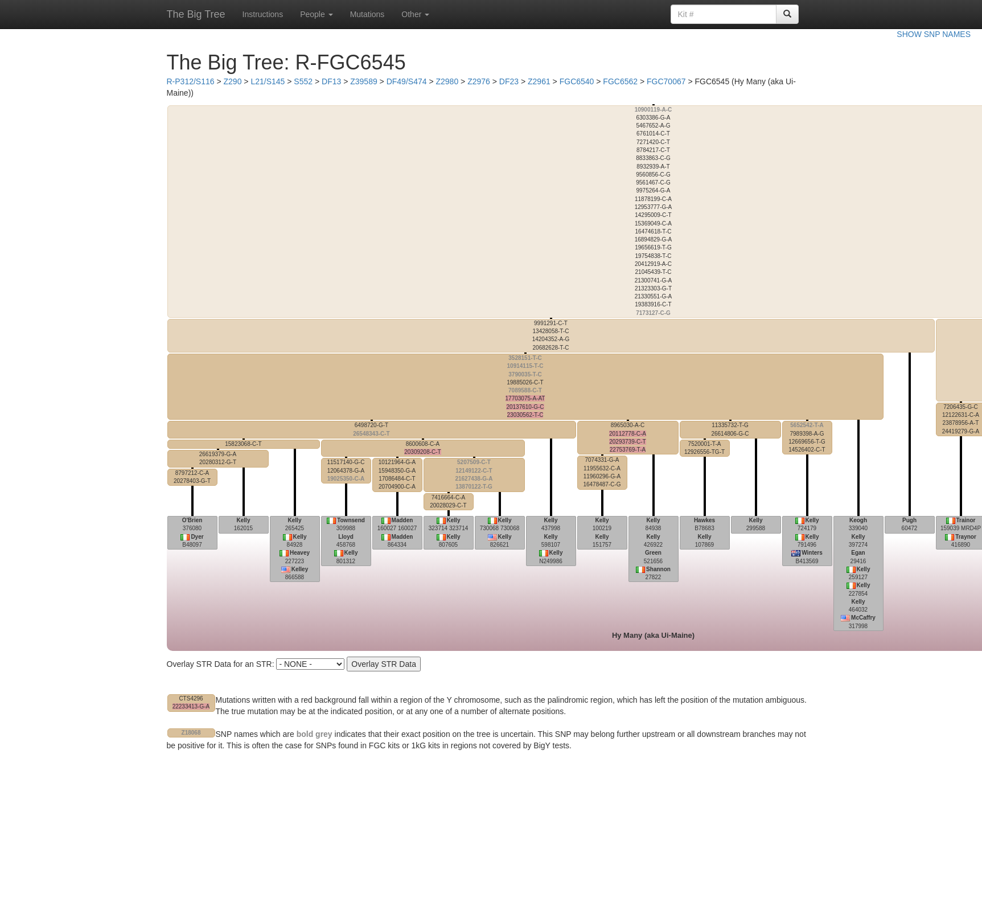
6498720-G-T (371, 429)
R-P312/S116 (191, 81)
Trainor (966, 520)
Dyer (197, 537)
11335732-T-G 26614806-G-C (730, 429)
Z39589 (363, 81)
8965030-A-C (627, 437)
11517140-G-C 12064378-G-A (345, 470)
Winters (812, 553)
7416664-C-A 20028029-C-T (448, 501)
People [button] (316, 14)
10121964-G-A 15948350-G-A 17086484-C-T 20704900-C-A (397, 474)
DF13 (331, 81)
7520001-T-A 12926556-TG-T (704, 448)
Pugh (909, 520)
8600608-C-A (422, 448)
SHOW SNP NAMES (934, 34)
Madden (402, 520)
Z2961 (539, 81)
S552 (303, 81)
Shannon (658, 569)
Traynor (965, 537)
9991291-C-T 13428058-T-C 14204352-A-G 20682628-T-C (551, 335)
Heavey (300, 553)
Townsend (351, 520)
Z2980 (446, 81)
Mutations (367, 14)
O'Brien (192, 520)
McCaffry (863, 617)
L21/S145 (267, 81)
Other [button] (415, 14)
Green (653, 553)
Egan (858, 553)
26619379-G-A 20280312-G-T (218, 458)
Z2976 (478, 81)
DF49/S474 (407, 81)
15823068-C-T (243, 444)
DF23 (509, 81)
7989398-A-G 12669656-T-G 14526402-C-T (806, 437)
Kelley (299, 569)
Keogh (858, 520)
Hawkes (704, 520)
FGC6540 (577, 81)
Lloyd (346, 537)
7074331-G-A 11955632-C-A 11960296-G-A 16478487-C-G (602, 472)
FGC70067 (666, 81)
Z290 (233, 81)
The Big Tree (196, 14)
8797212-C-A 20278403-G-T (192, 477)
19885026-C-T (525, 386)
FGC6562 (620, 81)
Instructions (263, 14)
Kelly (243, 520)
